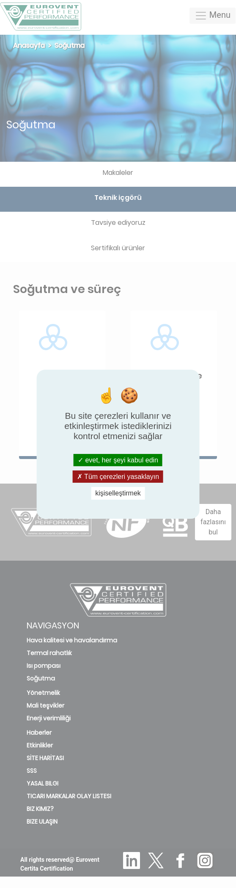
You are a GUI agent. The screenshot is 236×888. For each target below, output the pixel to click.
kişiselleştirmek (118, 493)
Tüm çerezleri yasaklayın (118, 476)
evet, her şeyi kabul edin (118, 460)
